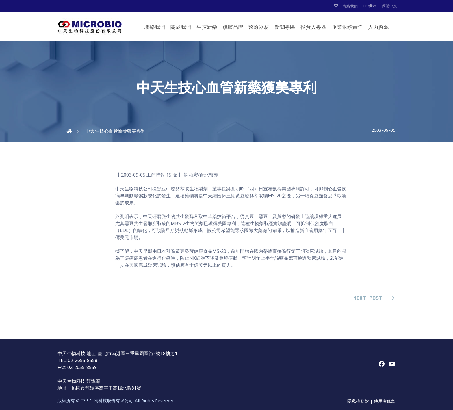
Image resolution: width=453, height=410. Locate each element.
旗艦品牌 (232, 26)
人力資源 (378, 26)
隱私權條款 (358, 401)
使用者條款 (385, 401)
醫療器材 (258, 26)
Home (63, 131)
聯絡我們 (154, 26)
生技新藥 (206, 26)
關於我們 (180, 26)
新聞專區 (284, 26)
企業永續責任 (347, 26)
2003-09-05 (383, 130)
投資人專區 (313, 26)
